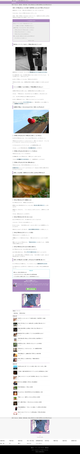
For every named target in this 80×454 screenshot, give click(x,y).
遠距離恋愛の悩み (39, 440)
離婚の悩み (56, 440)
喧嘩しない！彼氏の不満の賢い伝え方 (20, 272)
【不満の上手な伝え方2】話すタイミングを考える (22, 31)
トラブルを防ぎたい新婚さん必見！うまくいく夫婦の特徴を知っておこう (26, 276)
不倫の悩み (11, 440)
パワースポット (39, 443)
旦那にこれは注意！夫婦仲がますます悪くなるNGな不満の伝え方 (23, 36)
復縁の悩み (20, 440)
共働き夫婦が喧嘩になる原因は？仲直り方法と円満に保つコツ (30, 328)
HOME (13, 4)
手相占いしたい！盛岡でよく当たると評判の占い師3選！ (29, 397)
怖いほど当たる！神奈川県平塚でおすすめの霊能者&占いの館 (30, 392)
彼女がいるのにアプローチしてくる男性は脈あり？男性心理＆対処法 (31, 412)
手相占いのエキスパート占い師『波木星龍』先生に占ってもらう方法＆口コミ (33, 377)
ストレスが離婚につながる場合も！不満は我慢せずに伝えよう (23, 25)
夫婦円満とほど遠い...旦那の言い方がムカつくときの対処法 (30, 343)
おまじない (29, 443)
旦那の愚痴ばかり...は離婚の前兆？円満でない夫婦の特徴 (29, 353)
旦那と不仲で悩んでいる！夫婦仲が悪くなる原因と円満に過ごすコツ (31, 323)
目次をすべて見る (31, 40)
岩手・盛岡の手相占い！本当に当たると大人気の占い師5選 (30, 402)
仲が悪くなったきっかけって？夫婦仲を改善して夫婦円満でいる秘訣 (31, 318)
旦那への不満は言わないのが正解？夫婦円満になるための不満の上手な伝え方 (40, 4)
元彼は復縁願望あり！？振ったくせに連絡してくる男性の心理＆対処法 (32, 407)
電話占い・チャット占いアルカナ (37, 447)
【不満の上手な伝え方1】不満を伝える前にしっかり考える (24, 29)
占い (10, 443)
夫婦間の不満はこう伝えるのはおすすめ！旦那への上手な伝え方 (23, 27)
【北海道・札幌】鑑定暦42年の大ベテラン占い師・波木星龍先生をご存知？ (33, 371)
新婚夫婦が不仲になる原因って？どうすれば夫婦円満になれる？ (31, 333)
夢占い (19, 443)
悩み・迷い (16, 4)
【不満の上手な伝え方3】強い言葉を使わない (21, 34)
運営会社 (47, 447)
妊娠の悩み (64, 440)
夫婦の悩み (20, 4)
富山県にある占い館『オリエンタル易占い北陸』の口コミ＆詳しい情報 (32, 366)
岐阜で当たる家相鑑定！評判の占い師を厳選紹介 (27, 382)
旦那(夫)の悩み (25, 4)
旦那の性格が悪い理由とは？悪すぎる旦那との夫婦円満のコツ (30, 338)
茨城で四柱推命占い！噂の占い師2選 (25, 387)
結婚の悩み (2, 440)
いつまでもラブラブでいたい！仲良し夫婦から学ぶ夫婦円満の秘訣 (25, 274)
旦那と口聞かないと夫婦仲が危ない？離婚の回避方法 (28, 358)
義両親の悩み (74, 440)
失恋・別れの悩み (30, 440)
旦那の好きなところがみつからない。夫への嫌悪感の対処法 (30, 348)
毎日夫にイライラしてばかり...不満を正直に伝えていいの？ (23, 23)
